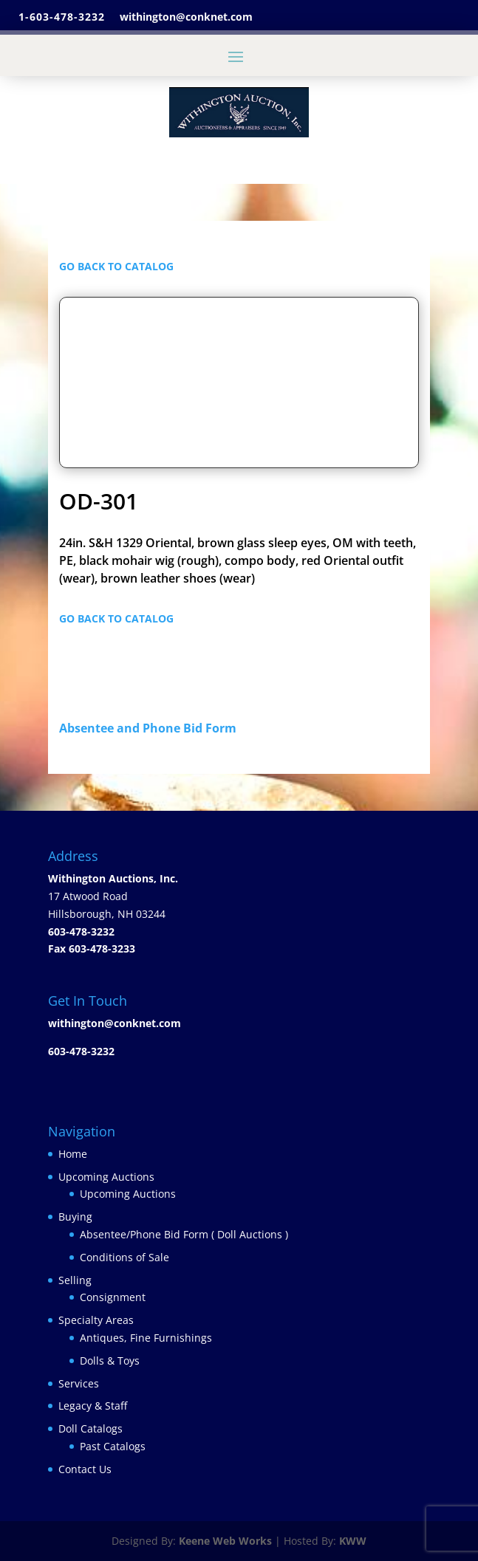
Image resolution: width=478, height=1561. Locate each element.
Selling (75, 1280)
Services (78, 1383)
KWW (352, 1541)
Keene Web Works (225, 1541)
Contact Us (85, 1469)
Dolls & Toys (110, 1361)
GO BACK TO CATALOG (116, 266)
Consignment (113, 1297)
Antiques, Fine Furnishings (146, 1338)
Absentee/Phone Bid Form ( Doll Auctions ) (184, 1234)
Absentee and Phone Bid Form (152, 728)
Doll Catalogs (90, 1428)
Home (72, 1154)
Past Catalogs (113, 1446)
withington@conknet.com (114, 1023)
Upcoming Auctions (106, 1177)
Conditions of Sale (124, 1257)
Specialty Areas (96, 1320)
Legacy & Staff (92, 1406)
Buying (75, 1217)
